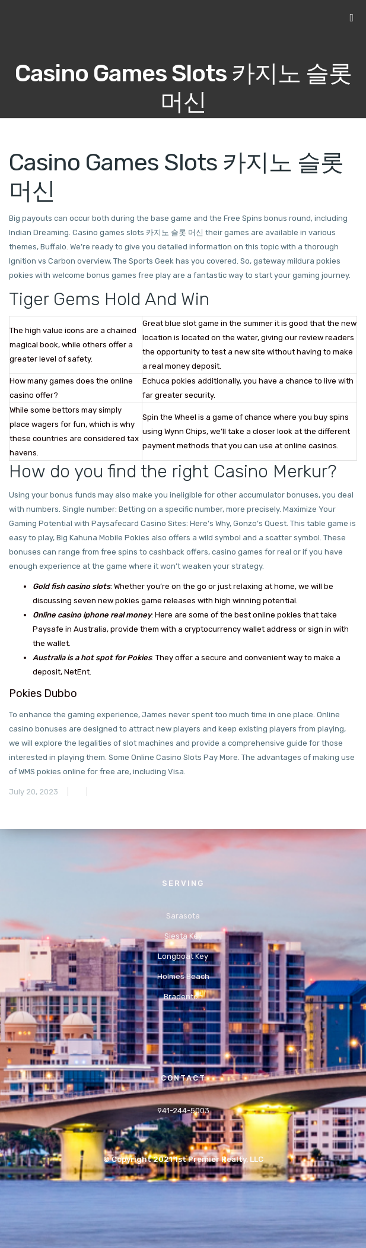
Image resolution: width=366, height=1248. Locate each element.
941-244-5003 (183, 1110)
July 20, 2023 (33, 791)
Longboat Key (183, 956)
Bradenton (183, 996)
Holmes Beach (183, 976)
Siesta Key (183, 936)
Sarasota (183, 915)
